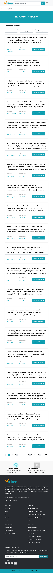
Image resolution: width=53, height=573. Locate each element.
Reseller (7, 521)
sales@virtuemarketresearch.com (19, 497)
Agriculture (31, 533)
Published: (9, 47)
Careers (7, 518)
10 (38, 455)
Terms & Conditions (10, 533)
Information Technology (35, 518)
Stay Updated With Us (12, 547)
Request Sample (38, 50)
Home (3, 9)
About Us (7, 508)
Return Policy (8, 527)
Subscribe (43, 556)
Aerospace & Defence (34, 536)
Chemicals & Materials (34, 539)
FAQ (6, 515)
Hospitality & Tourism (34, 543)
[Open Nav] (47, 3)
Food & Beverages (33, 508)
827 (45, 455)
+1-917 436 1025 (12, 501)
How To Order (9, 530)
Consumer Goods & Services (36, 530)
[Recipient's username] (22, 556)
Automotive (31, 521)
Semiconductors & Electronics (37, 515)
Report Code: (22, 47)
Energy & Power (32, 527)
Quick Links (31, 505)
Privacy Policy (9, 524)
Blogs (6, 511)
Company (8, 505)
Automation (31, 524)
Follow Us (8, 560)
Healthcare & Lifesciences (35, 511)
